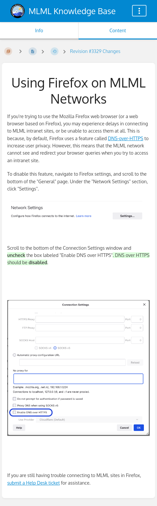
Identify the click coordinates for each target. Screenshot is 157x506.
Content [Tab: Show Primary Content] (117, 30)
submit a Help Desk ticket (33, 483)
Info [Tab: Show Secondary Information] (39, 30)
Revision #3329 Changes (95, 51)
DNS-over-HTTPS (125, 138)
